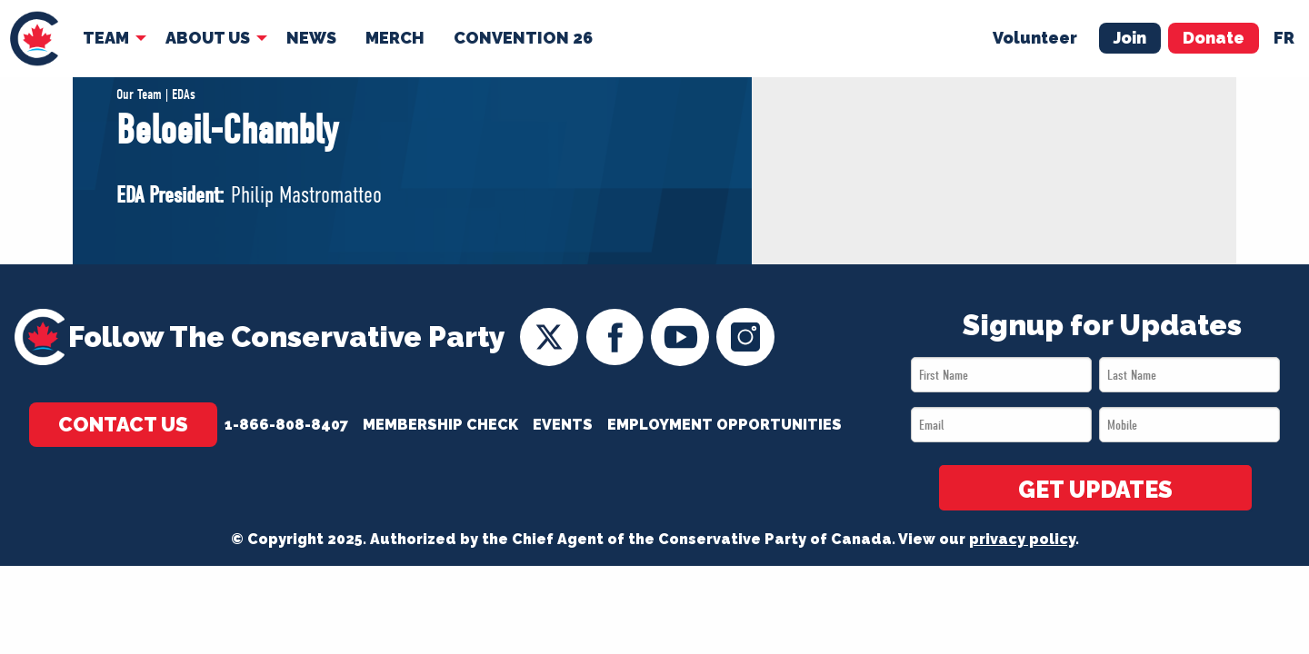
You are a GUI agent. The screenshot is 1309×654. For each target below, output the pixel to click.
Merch (395, 37)
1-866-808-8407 (286, 424)
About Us (207, 37)
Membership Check (440, 424)
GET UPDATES (1095, 489)
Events (563, 424)
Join (1130, 37)
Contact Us (123, 424)
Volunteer (1035, 37)
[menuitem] (34, 38)
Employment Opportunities (724, 424)
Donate (1213, 37)
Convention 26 (523, 37)
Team (106, 37)
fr (1284, 37)
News (311, 37)
